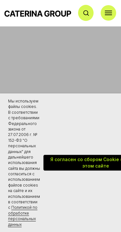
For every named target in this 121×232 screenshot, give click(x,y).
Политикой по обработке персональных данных (22, 216)
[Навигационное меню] (108, 13)
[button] (86, 13)
